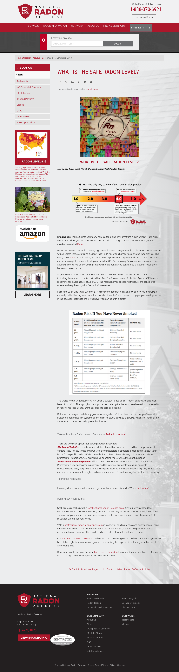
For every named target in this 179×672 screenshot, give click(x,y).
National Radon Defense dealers (78, 536)
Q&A (19, 108)
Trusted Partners (25, 96)
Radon (80, 242)
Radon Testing (94, 600)
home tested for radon (105, 550)
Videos (20, 102)
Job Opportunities (26, 120)
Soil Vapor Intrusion (131, 600)
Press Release (24, 114)
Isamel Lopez (91, 87)
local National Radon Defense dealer (106, 505)
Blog (20, 72)
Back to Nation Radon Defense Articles (126, 567)
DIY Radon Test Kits (67, 445)
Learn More (32, 292)
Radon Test (142, 486)
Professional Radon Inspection (73, 459)
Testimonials (23, 79)
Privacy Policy (94, 663)
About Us (24, 65)
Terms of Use (108, 663)
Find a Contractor (130, 605)
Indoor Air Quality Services (99, 605)
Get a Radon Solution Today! (147, 4)
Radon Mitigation (130, 596)
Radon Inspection (115, 432)
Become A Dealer (144, 17)
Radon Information (96, 596)
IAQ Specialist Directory (29, 85)
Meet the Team (24, 91)
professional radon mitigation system (83, 522)
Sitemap (120, 663)
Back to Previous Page (83, 567)
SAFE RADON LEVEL (120, 160)
